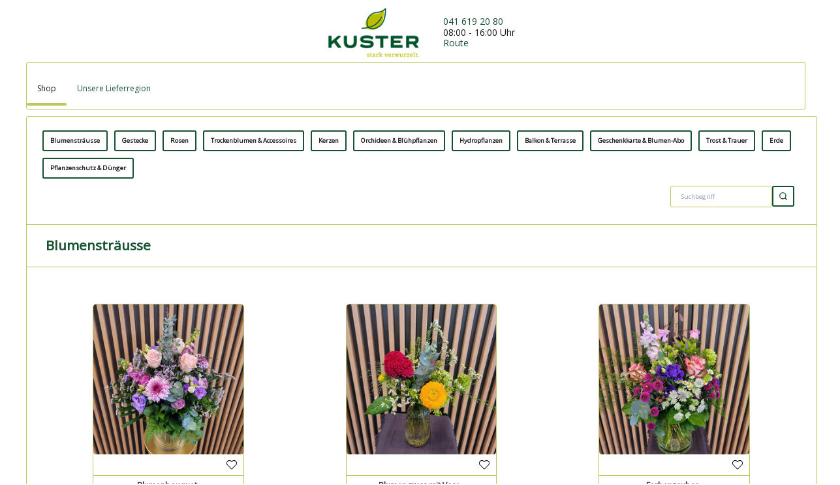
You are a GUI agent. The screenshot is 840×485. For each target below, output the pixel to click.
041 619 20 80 (473, 21)
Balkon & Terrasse (550, 391)
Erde (776, 391)
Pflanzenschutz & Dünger (88, 418)
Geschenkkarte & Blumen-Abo (641, 391)
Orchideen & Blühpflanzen (399, 391)
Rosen (179, 391)
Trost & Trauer (726, 391)
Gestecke (135, 391)
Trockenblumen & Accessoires (253, 391)
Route (456, 43)
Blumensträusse (75, 391)
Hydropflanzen (481, 391)
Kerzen (329, 391)
